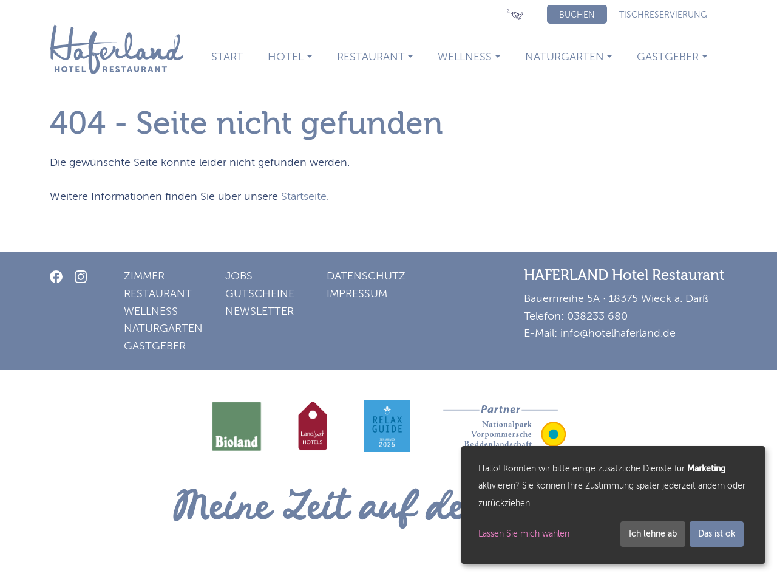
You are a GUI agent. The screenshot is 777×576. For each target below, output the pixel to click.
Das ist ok (716, 533)
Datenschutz (366, 276)
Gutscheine (259, 293)
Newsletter (259, 311)
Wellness (465, 56)
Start (227, 56)
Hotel (286, 56)
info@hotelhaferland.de (618, 333)
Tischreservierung (663, 14)
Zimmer (144, 276)
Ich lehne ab (653, 533)
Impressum (357, 293)
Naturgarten (564, 56)
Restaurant (371, 56)
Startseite (304, 196)
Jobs (239, 276)
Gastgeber (668, 56)
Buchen (577, 14)
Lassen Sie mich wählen (523, 533)
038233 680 (597, 316)
